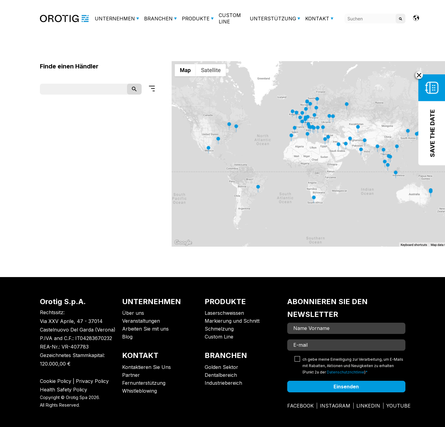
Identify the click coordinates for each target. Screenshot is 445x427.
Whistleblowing (139, 391)
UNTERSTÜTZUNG (273, 19)
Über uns (133, 313)
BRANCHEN (158, 19)
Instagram (335, 406)
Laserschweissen (224, 313)
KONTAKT (317, 19)
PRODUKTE (196, 19)
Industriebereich (223, 383)
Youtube (398, 406)
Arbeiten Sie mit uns (145, 329)
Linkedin (368, 406)
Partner (131, 375)
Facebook (300, 406)
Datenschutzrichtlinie (345, 372)
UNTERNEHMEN (115, 19)
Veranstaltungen (141, 321)
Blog (127, 337)
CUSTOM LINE (230, 18)
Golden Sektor (221, 367)
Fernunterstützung (143, 383)
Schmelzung (219, 329)
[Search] (374, 18)
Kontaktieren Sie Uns (146, 367)
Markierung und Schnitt (232, 321)
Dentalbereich (221, 375)
